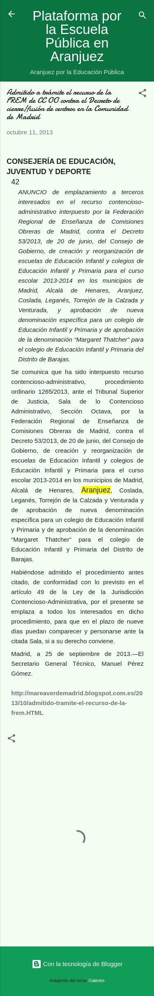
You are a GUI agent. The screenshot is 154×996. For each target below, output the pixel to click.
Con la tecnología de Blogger (77, 963)
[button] (142, 94)
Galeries (97, 980)
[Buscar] (142, 16)
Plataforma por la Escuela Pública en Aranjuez (77, 36)
